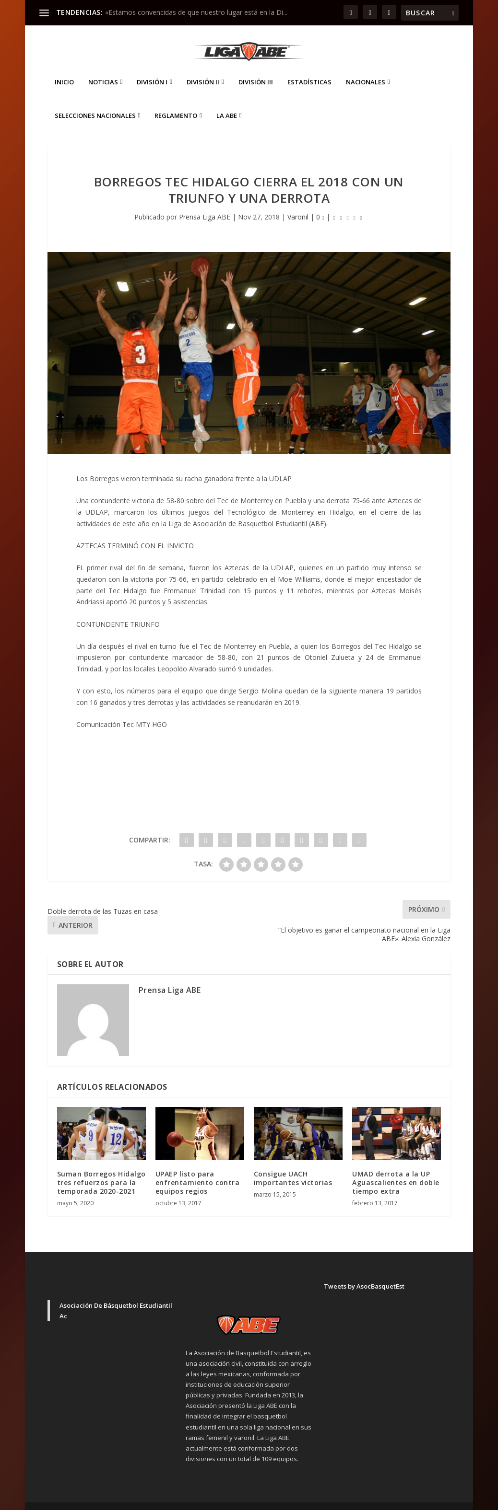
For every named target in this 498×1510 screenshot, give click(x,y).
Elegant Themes (115, 1499)
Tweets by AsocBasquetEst (364, 1272)
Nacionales (365, 68)
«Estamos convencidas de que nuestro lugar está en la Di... (196, 12)
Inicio (64, 68)
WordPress (215, 1499)
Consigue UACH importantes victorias (293, 1164)
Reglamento (175, 101)
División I (152, 68)
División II (203, 68)
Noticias (103, 68)
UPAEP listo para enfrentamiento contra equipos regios (197, 1168)
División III (255, 68)
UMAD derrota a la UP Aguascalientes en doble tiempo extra (395, 1168)
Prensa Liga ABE (204, 202)
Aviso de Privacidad (376, 1498)
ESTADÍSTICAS (309, 68)
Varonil (297, 202)
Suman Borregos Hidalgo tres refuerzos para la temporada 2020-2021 (101, 1168)
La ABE (226, 101)
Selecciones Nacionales (95, 101)
